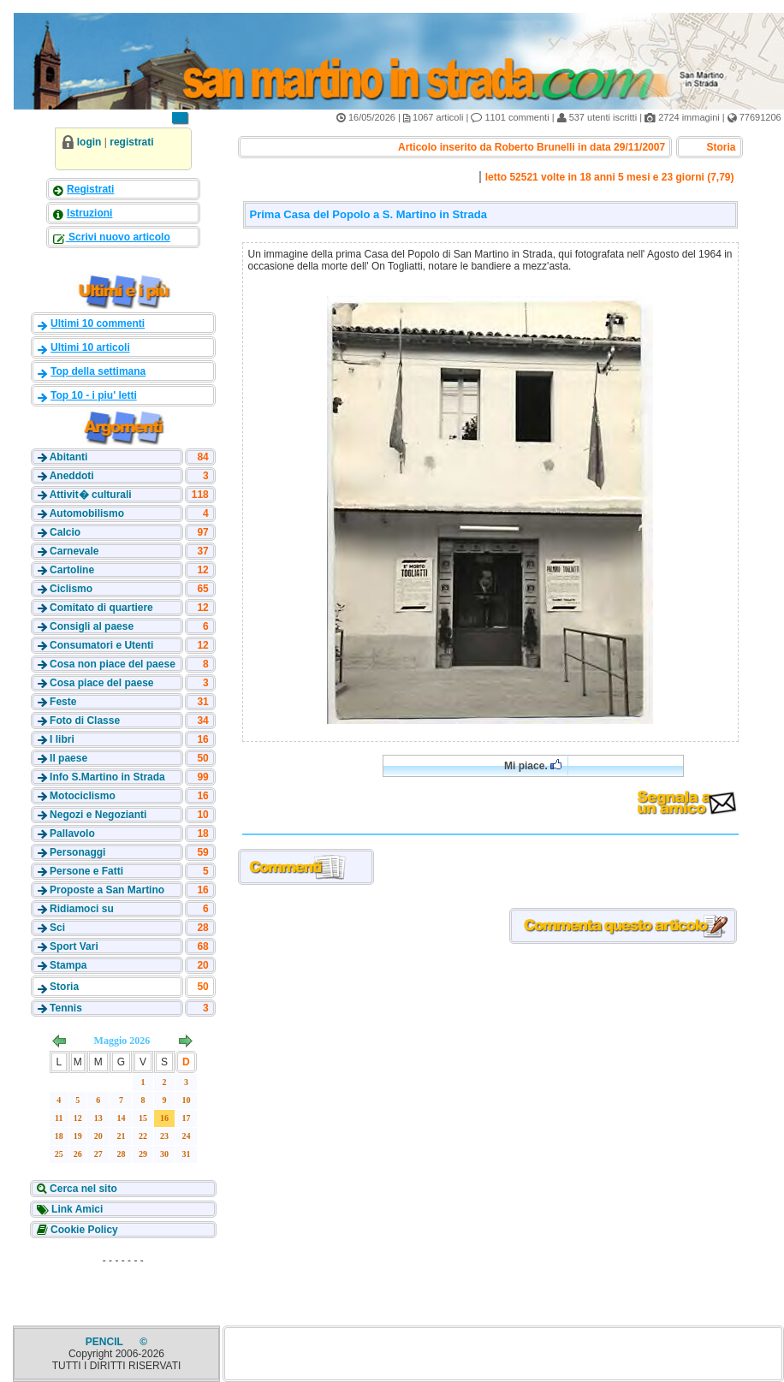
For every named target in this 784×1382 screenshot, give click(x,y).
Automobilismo (87, 513)
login (89, 142)
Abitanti (69, 457)
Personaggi (77, 852)
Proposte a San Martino (107, 890)
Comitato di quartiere (101, 608)
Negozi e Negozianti (98, 815)
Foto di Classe (85, 721)
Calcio (65, 532)
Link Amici (76, 1209)
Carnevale (74, 551)
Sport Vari (74, 946)
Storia (64, 987)
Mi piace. (532, 765)
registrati (131, 142)
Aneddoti (72, 476)
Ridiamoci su (82, 909)
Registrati (90, 189)
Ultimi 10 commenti (97, 323)
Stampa (68, 965)
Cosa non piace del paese (112, 664)
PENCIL (106, 1342)
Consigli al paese (92, 626)
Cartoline (72, 570)
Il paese (68, 758)
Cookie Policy (83, 1230)
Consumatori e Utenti (101, 645)
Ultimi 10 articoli (90, 347)
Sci (57, 928)
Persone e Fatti (86, 871)
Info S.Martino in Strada (107, 777)
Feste (63, 702)
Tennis (66, 1008)
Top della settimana (98, 371)
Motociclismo (83, 796)
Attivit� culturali (91, 495)
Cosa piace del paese (101, 683)
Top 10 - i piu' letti (93, 395)
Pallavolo (72, 833)
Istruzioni (89, 213)
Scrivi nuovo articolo (118, 237)
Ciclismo (71, 589)
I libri (62, 739)
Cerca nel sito (82, 1189)
